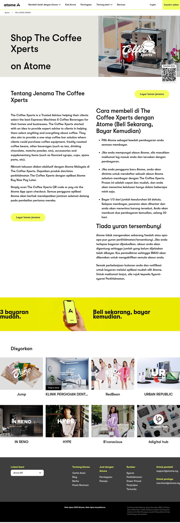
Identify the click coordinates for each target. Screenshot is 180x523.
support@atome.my (167, 471)
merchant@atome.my (168, 483)
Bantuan (121, 4)
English (153, 5)
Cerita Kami (78, 473)
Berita (75, 481)
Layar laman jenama (28, 217)
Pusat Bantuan (80, 485)
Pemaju (103, 481)
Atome (7, 13)
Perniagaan (86, 4)
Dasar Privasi (134, 481)
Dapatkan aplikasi (171, 5)
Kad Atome (70, 4)
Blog (74, 477)
